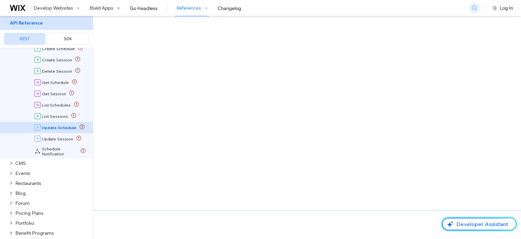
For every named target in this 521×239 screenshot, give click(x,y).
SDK (68, 38)
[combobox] (425, 76)
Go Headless (143, 8)
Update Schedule (251, 73)
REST (25, 38)
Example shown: (367, 66)
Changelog (229, 8)
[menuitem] (46, 32)
